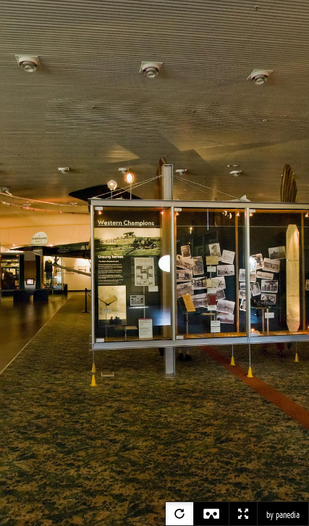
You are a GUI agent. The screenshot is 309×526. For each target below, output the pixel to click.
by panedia (283, 515)
